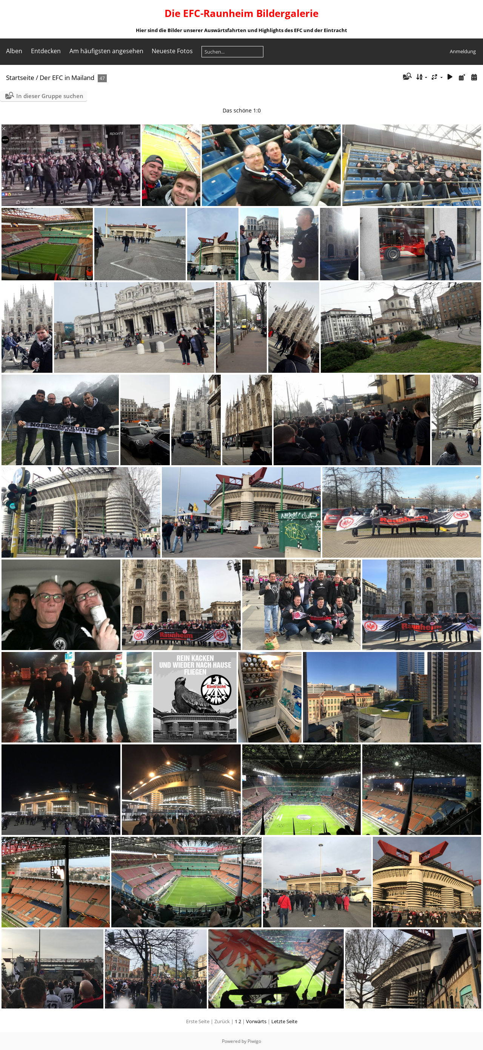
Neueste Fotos (172, 51)
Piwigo (254, 1041)
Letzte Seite (284, 1021)
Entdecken (46, 51)
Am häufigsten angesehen (106, 51)
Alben (14, 51)
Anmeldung (463, 51)
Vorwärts (256, 1021)
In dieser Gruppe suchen (49, 96)
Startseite (20, 77)
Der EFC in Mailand (67, 77)
